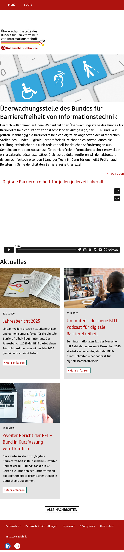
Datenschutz (13, 526)
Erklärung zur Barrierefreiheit (98, 4)
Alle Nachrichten (62, 509)
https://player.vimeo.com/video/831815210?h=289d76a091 (62, 220)
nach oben (116, 173)
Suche (28, 4)
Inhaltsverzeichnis (16, 536)
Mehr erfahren (14, 362)
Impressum (68, 526)
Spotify (17, 546)
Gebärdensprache (113, 4)
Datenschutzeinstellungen (41, 526)
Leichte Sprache (119, 4)
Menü (11, 4)
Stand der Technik (56, 159)
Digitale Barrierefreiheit (48, 140)
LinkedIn (8, 546)
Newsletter (107, 526)
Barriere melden (106, 4)
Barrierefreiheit (11, 130)
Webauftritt (54, 125)
